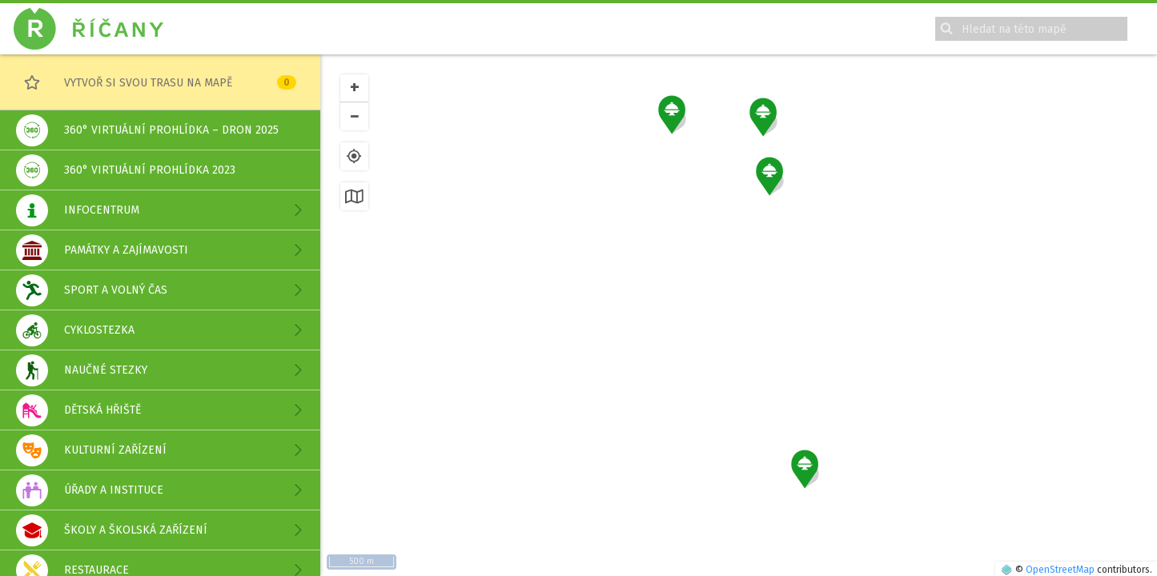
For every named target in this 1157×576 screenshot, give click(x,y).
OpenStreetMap (1060, 569)
